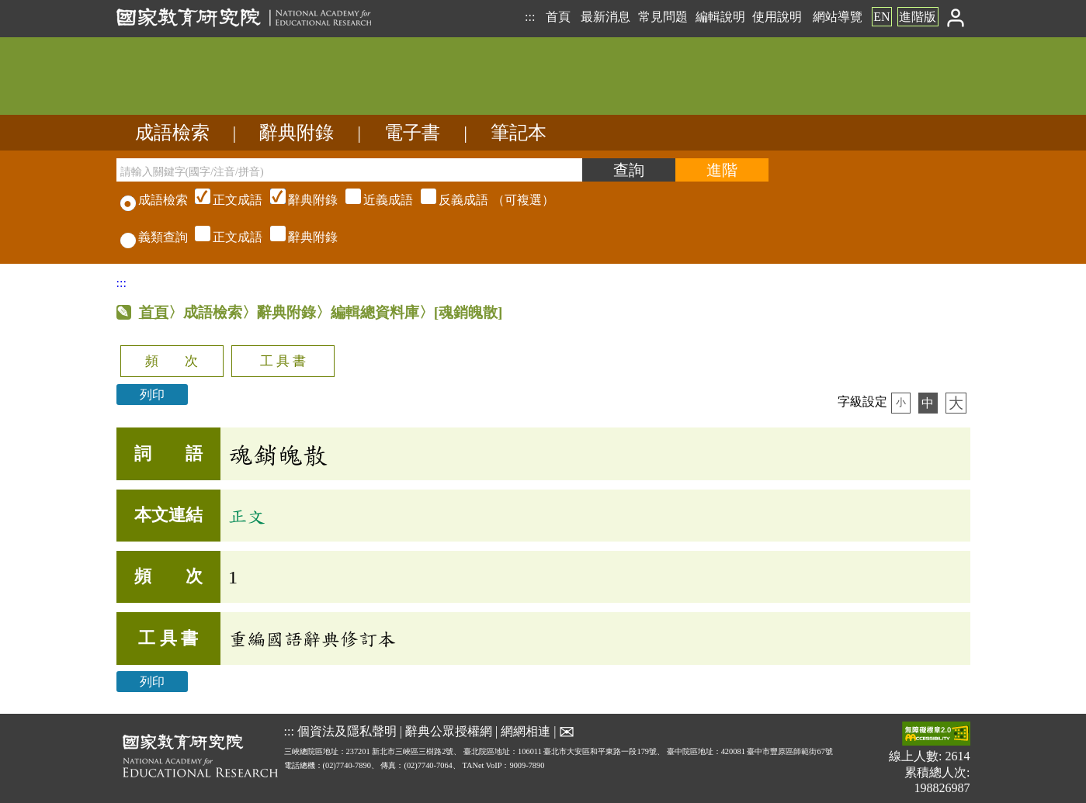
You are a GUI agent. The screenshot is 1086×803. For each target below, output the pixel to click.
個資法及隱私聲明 (347, 730)
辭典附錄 (296, 133)
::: (530, 16)
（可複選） (372, 199)
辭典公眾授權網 (448, 730)
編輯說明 (720, 16)
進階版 (917, 16)
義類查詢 (154, 237)
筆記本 (518, 133)
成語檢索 (172, 133)
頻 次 (171, 361)
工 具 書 (283, 361)
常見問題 (663, 16)
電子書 (412, 133)
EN (881, 16)
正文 (246, 516)
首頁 (558, 16)
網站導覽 (837, 16)
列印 (152, 394)
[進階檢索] (722, 170)
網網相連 (525, 730)
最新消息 (605, 16)
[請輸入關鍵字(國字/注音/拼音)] (349, 170)
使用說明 (777, 16)
